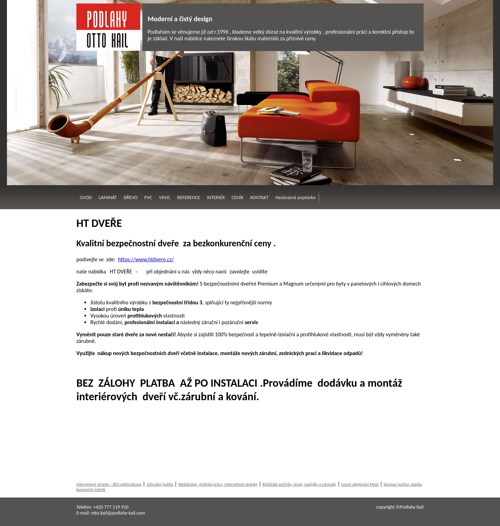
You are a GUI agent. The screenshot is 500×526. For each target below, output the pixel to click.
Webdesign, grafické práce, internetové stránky (217, 484)
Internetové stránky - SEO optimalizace (108, 484)
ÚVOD (86, 197)
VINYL (164, 197)
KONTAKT (259, 197)
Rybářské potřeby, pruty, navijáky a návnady (299, 484)
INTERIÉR (216, 197)
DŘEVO (131, 197)
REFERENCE (188, 197)
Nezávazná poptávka (295, 197)
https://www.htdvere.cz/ (146, 259)
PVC (148, 197)
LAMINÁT (108, 197)
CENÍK (237, 197)
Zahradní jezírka (160, 484)
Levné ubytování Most (360, 484)
